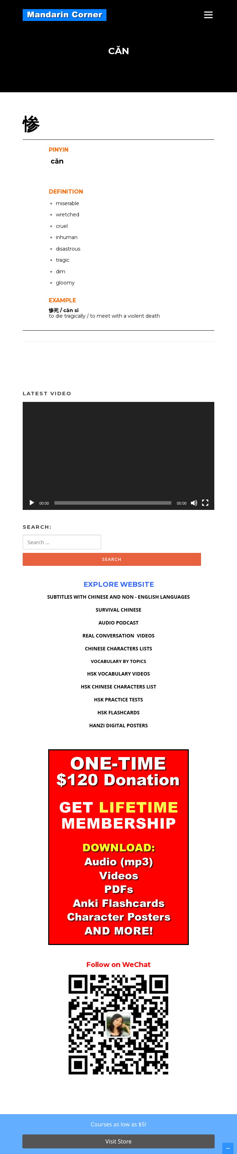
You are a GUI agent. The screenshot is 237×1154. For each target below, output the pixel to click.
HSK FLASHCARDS (118, 712)
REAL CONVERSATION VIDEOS (118, 635)
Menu (208, 15)
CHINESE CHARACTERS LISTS (118, 648)
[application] (119, 456)
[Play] (31, 502)
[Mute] (194, 502)
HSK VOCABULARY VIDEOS (118, 673)
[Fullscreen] (205, 502)
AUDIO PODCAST (118, 622)
